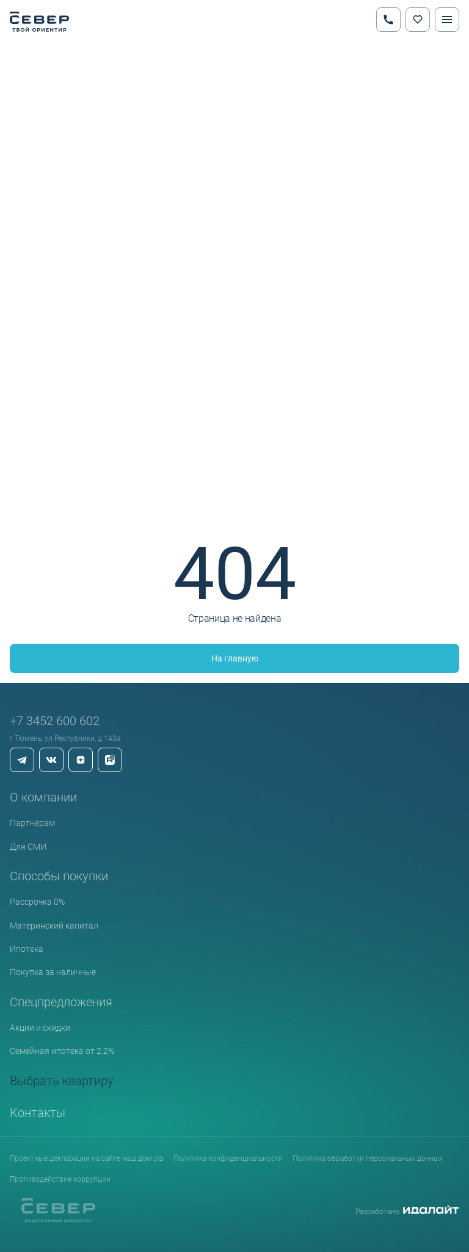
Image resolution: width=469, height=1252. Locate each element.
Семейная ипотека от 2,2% (62, 1050)
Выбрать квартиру (62, 1080)
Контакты (37, 1112)
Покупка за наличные (53, 972)
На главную (234, 658)
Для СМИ (28, 846)
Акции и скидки (40, 1027)
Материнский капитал (54, 925)
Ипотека (26, 948)
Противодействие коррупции (60, 1179)
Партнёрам (32, 822)
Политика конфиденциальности (228, 1158)
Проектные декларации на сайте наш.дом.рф (87, 1158)
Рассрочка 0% (37, 901)
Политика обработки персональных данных (368, 1158)
